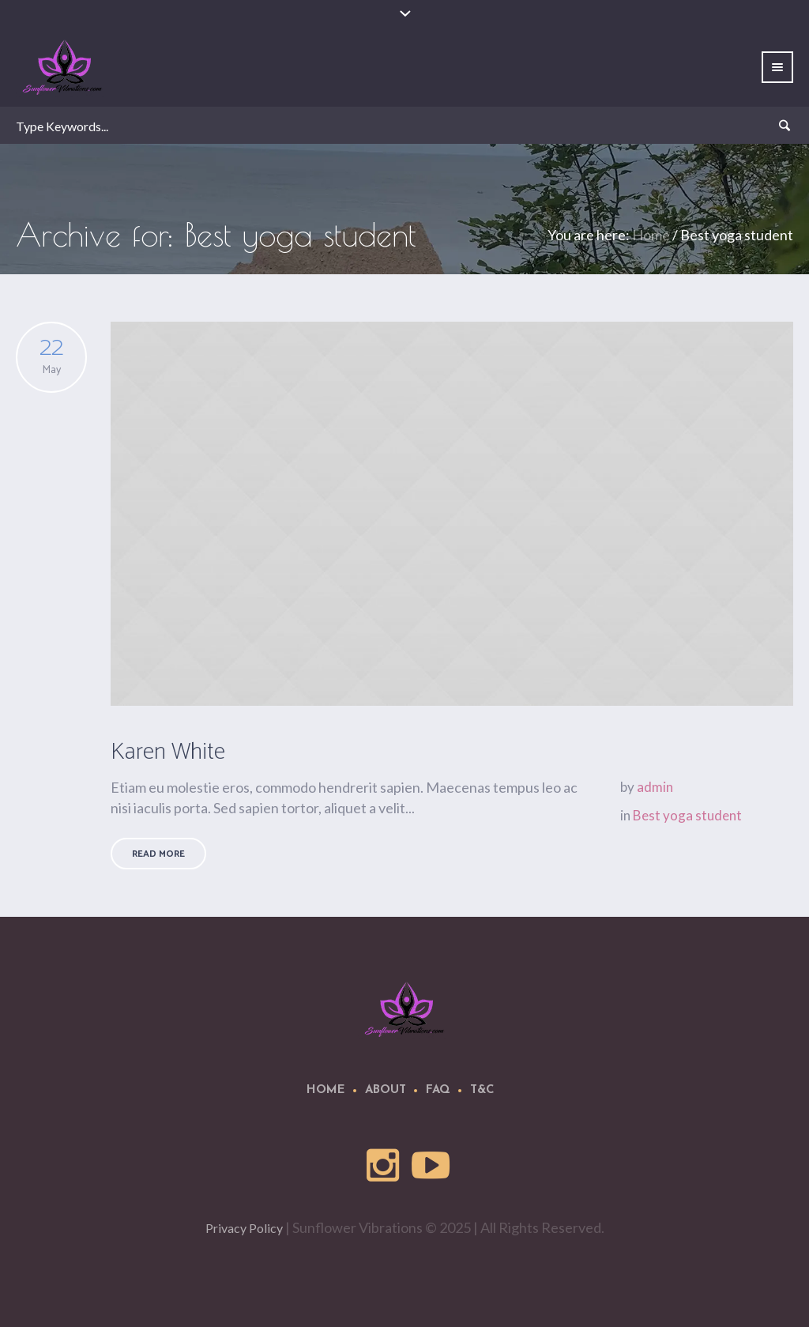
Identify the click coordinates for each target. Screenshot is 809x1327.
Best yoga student (687, 815)
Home (651, 234)
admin (655, 786)
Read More (158, 853)
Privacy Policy (244, 1227)
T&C (482, 1090)
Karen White (168, 752)
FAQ (438, 1090)
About (385, 1090)
